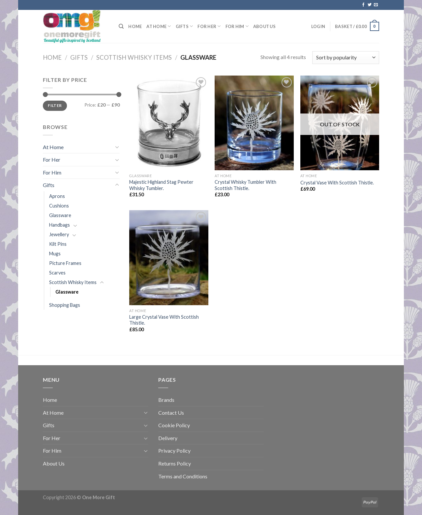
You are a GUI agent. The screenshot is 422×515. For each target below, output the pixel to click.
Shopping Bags (64, 305)
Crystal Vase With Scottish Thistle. (337, 182)
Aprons (57, 196)
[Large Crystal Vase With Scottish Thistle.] (168, 257)
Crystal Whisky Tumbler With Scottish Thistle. (245, 185)
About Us (264, 26)
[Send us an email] (376, 5)
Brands (166, 400)
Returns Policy (174, 463)
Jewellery (59, 234)
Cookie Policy (174, 425)
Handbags (59, 225)
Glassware (60, 215)
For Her (209, 26)
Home (135, 26)
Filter (55, 105)
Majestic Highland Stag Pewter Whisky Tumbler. (161, 185)
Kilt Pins (58, 244)
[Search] (121, 26)
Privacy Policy (174, 450)
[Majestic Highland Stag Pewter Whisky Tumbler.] (168, 123)
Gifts (184, 26)
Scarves (57, 272)
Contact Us (171, 412)
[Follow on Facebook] (363, 5)
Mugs (55, 253)
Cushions (59, 206)
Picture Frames (65, 263)
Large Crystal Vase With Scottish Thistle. (164, 320)
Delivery (167, 438)
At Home (158, 26)
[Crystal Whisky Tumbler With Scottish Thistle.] (254, 123)
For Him (237, 26)
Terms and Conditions (182, 476)
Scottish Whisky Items (134, 57)
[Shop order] (345, 57)
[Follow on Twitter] (370, 5)
